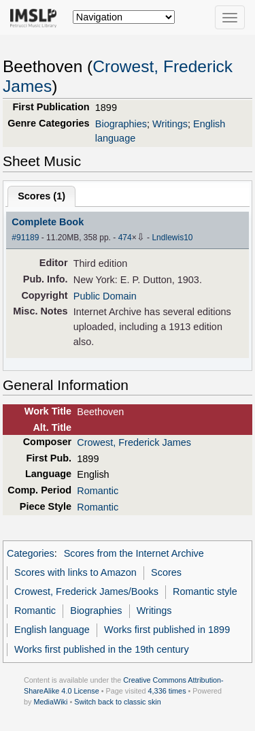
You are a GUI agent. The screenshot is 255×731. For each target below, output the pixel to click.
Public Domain (105, 296)
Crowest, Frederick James (134, 442)
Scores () (41, 196)
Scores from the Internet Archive (134, 553)
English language (52, 629)
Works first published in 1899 (167, 629)
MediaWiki (50, 702)
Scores (166, 572)
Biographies (121, 123)
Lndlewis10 (172, 237)
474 (125, 237)
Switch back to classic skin (117, 702)
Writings (170, 123)
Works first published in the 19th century (101, 649)
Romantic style (205, 591)
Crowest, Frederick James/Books (86, 591)
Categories (30, 553)
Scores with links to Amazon (75, 572)
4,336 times (167, 691)
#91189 (25, 237)
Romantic (97, 490)
